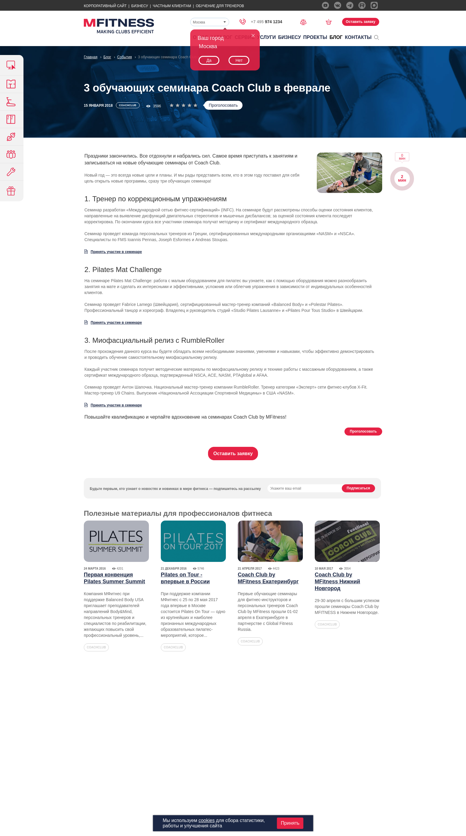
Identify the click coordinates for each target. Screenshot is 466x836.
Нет (239, 60)
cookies (207, 820)
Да (208, 60)
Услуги (266, 37)
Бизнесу (139, 6)
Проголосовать (223, 105)
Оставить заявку (360, 22)
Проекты (315, 37)
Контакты (358, 37)
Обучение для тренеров (220, 6)
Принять (290, 823)
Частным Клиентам (172, 6)
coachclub (96, 647)
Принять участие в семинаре (116, 252)
